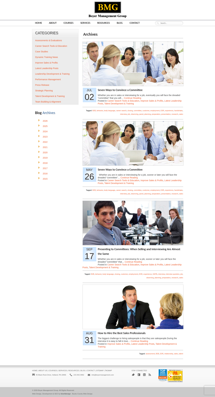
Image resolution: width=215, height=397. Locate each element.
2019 (45, 158)
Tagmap (108, 370)
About (53, 22)
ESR (162, 110)
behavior (100, 110)
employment (155, 110)
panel (141, 114)
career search (121, 110)
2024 (45, 131)
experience (169, 110)
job (129, 114)
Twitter (133, 374)
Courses (68, 22)
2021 (45, 147)
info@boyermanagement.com (103, 375)
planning (147, 114)
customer (146, 110)
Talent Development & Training (119, 103)
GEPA (155, 274)
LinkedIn (144, 374)
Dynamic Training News (46, 57)
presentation (166, 114)
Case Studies (41, 51)
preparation (156, 114)
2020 (45, 152)
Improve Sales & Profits (151, 101)
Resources (103, 22)
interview (123, 114)
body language (109, 110)
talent (181, 354)
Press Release (42, 85)
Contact (135, 22)
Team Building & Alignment (48, 101)
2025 (45, 126)
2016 (45, 173)
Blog (120, 22)
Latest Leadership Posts (142, 344)
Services (85, 22)
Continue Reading (132, 98)
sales (181, 114)
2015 (45, 179)
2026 (45, 121)
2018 (45, 163)
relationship (168, 354)
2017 (45, 168)
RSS (150, 374)
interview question (172, 274)
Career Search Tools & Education (123, 101)
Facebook (139, 374)
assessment (150, 354)
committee (138, 110)
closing (130, 110)
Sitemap (100, 370)
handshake (178, 110)
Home (38, 22)
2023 (45, 136)
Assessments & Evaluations (48, 40)
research (175, 114)
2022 (45, 142)
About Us (42, 370)
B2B (94, 110)
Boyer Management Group (48, 390)
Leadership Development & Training (52, 74)
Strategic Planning (44, 90)
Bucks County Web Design (82, 394)
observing (134, 114)
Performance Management (48, 79)
